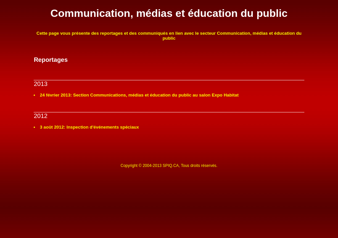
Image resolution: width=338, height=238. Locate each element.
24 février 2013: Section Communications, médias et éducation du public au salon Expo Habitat (139, 95)
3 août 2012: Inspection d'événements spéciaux (89, 127)
